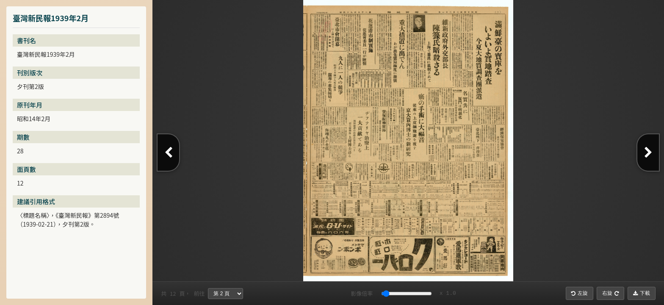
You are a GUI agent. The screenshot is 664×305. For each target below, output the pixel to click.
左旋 (579, 293)
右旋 (610, 293)
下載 (641, 293)
